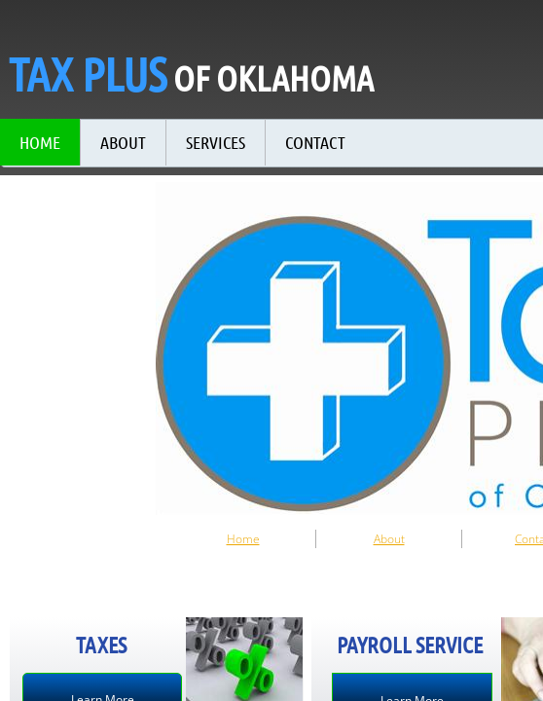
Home (243, 539)
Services (215, 142)
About (389, 539)
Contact (315, 142)
